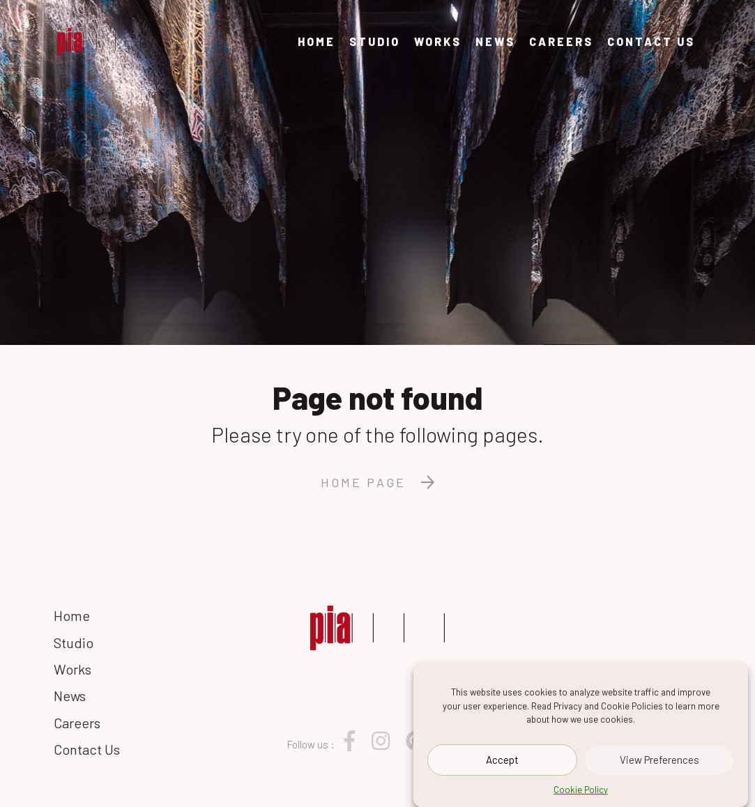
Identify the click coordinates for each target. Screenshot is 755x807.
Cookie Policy (581, 790)
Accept (502, 761)
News (495, 41)
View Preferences (659, 761)
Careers (561, 41)
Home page (377, 482)
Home (316, 41)
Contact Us (651, 41)
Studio (374, 41)
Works (438, 41)
